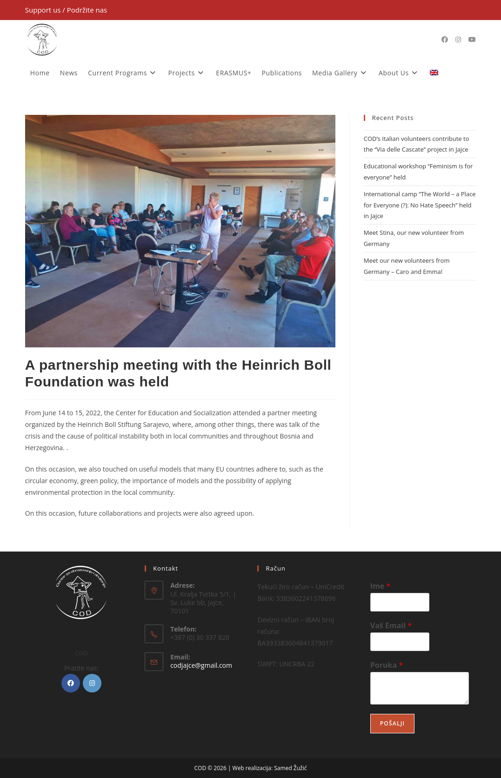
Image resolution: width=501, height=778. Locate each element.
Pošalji (392, 723)
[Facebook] (70, 683)
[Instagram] (92, 683)
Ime (380, 586)
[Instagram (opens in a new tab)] (458, 39)
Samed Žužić (290, 768)
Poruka (386, 665)
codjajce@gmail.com (201, 665)
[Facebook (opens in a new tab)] (445, 39)
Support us (43, 9)
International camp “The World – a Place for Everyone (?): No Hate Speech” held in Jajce (420, 205)
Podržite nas (87, 9)
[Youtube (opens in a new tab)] (472, 39)
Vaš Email (391, 626)
